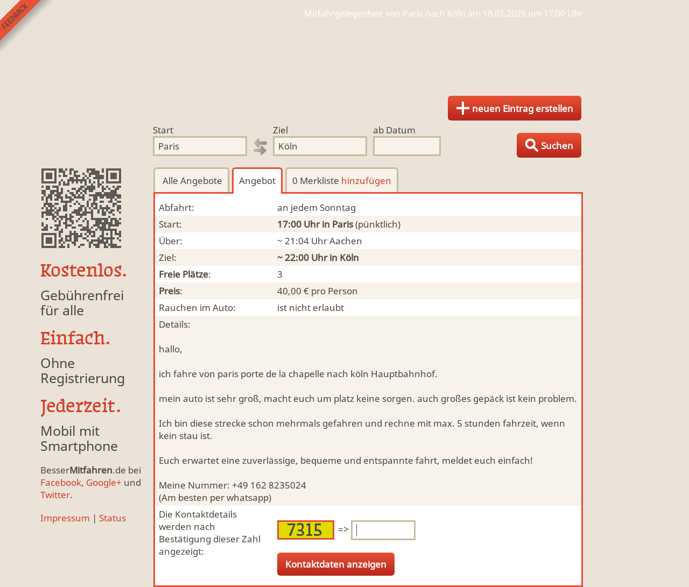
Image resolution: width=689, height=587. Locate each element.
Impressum (65, 518)
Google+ (104, 482)
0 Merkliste (341, 180)
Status (112, 518)
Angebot (257, 180)
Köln (349, 257)
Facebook (60, 482)
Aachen (345, 241)
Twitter (55, 495)
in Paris (337, 224)
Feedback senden (26, 26)
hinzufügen (366, 180)
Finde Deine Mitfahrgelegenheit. (344, 54)
